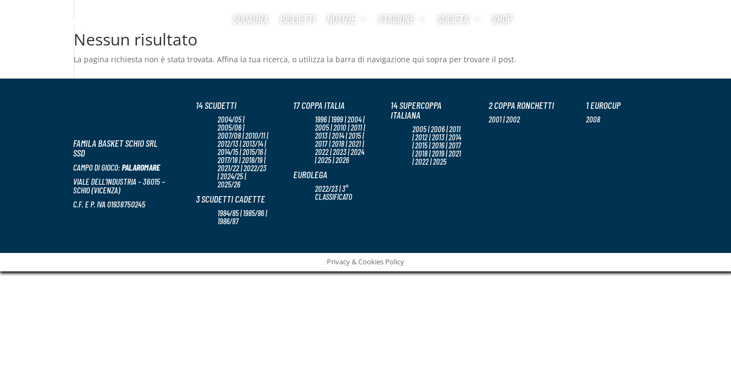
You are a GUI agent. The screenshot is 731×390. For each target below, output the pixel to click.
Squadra (250, 18)
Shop (502, 18)
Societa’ (453, 18)
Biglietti (297, 18)
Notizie (341, 18)
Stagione (396, 18)
